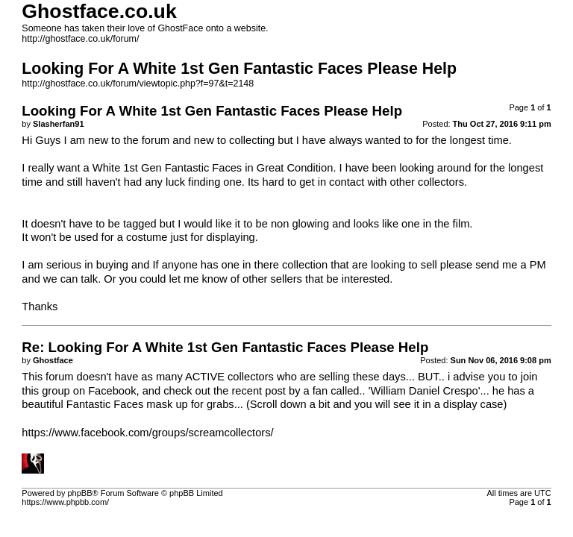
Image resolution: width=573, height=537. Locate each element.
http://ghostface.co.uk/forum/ (80, 39)
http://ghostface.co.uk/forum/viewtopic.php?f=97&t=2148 (138, 83)
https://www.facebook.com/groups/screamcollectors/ (147, 433)
